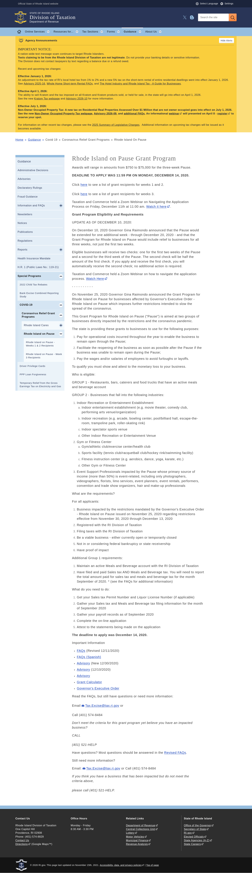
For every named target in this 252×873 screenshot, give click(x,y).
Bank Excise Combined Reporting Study (39, 295)
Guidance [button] (133, 31)
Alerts (229, 40)
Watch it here (156, 206)
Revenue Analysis (137, 844)
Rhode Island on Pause (39, 333)
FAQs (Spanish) (89, 657)
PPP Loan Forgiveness (33, 374)
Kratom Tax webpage (47, 98)
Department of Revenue (140, 825)
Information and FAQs (31, 205)
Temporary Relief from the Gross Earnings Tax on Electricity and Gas (40, 385)
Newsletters (25, 214)
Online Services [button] (38, 31)
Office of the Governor (197, 825)
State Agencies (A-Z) (196, 840)
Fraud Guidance (28, 196)
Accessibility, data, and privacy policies (121, 865)
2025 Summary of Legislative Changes (115, 124)
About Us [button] (154, 31)
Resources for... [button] (67, 31)
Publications (25, 232)
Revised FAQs (175, 752)
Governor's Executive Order (98, 688)
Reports (22, 249)
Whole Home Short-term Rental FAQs (70, 83)
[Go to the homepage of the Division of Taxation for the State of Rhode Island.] (22, 17)
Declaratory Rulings (30, 187)
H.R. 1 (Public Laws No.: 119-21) (38, 267)
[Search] (213, 17)
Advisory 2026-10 (76, 98)
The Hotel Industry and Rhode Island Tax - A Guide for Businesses (140, 83)
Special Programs (29, 276)
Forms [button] (114, 31)
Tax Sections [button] (93, 31)
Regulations (25, 240)
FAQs (81, 650)
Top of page (152, 865)
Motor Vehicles (135, 836)
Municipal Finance (137, 840)
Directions (21, 844)
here (84, 184)
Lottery (130, 832)
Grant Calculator (89, 682)
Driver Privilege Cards (32, 366)
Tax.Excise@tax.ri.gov (102, 705)
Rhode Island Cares (36, 325)
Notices (22, 223)
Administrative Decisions (33, 170)
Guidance (34, 139)
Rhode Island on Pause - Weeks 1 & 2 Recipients (40, 344)
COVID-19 (26, 304)
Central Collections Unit (140, 829)
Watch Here (95, 278)
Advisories (24, 179)
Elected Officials (194, 836)
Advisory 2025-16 (34, 83)
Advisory (83, 663)
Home (19, 139)
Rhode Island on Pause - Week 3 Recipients (44, 356)
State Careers (192, 844)
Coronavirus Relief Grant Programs (38, 315)
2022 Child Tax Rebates (33, 284)
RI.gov (188, 832)
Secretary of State (195, 829)
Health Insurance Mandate (34, 258)
